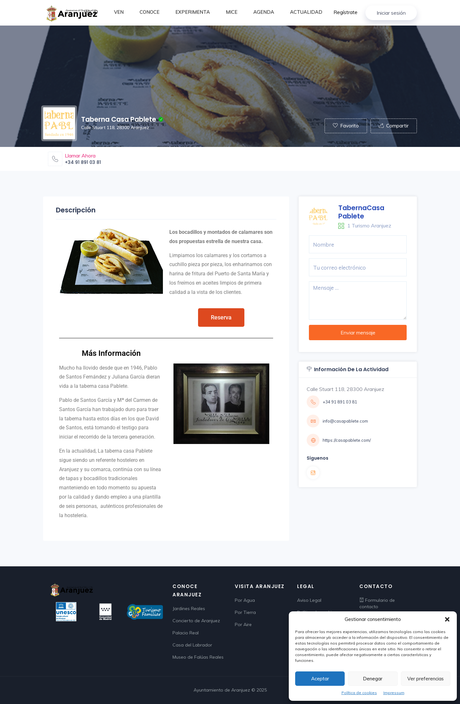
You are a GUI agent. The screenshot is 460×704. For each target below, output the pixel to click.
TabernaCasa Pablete (361, 212)
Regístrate (345, 12)
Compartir (394, 126)
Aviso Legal (309, 600)
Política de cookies (359, 692)
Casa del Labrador (192, 645)
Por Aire (243, 624)
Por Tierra (245, 612)
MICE (231, 12)
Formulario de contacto (377, 603)
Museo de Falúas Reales (198, 657)
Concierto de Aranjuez (196, 621)
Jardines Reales (188, 608)
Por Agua (245, 600)
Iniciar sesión (391, 13)
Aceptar (320, 679)
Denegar (372, 679)
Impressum (393, 692)
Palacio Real (185, 633)
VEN (119, 12)
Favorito (346, 126)
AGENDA (263, 12)
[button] (447, 619)
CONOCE (149, 12)
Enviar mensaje (358, 332)
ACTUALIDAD (306, 12)
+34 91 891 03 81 (83, 162)
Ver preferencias (425, 679)
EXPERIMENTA (192, 12)
